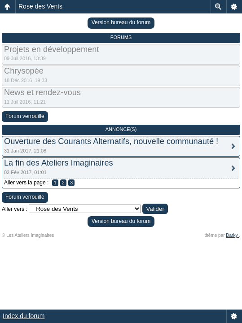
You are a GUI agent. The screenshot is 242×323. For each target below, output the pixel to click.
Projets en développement (51, 49)
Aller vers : (14, 209)
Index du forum (23, 315)
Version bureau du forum (121, 22)
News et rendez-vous (42, 92)
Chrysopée (24, 70)
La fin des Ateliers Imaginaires (58, 162)
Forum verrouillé (24, 116)
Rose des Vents (40, 6)
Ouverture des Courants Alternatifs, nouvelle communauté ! (111, 141)
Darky (232, 235)
